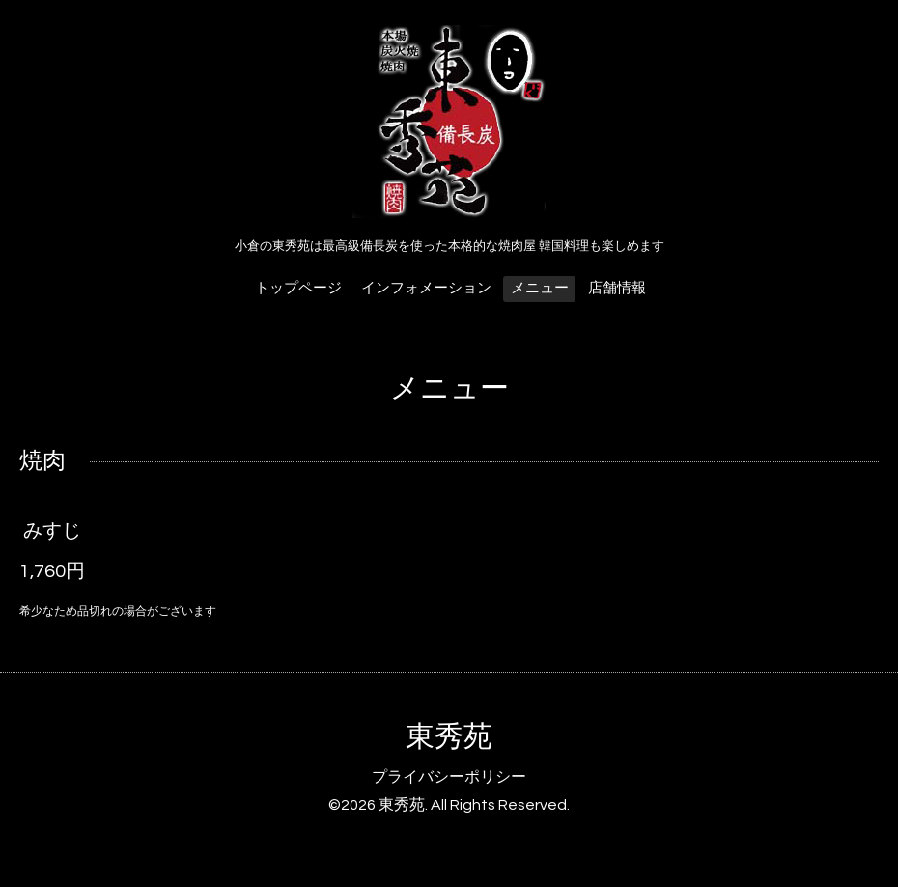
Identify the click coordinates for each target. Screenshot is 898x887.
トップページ (298, 288)
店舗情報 (617, 288)
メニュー (540, 288)
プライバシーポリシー (449, 777)
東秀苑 (449, 737)
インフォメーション (426, 288)
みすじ (52, 531)
